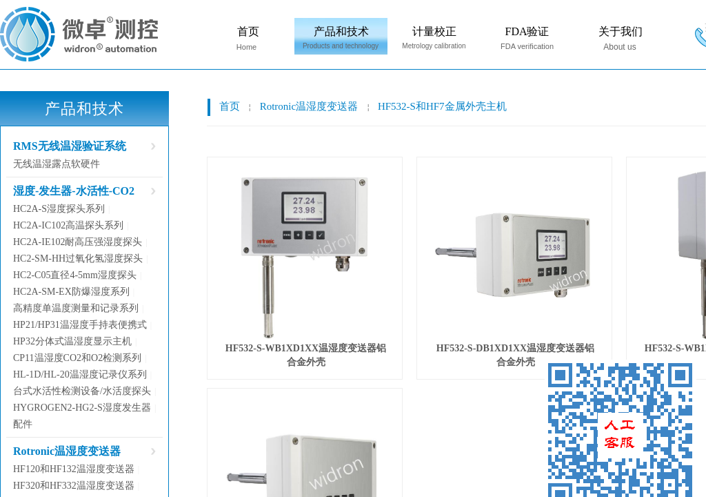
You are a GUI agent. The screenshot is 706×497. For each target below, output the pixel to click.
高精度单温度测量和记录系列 (76, 308)
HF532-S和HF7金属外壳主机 (442, 106)
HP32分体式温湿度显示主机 (72, 341)
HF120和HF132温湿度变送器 (73, 469)
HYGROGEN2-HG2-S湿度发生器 (82, 407)
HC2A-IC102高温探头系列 (68, 225)
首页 (248, 31)
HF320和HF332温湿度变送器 (73, 485)
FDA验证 (527, 31)
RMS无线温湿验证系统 (69, 146)
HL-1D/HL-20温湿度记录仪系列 (80, 374)
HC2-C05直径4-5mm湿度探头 (75, 275)
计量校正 (434, 31)
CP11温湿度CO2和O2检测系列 (77, 358)
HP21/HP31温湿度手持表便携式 (80, 325)
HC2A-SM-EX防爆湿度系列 (71, 291)
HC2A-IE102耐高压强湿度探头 (77, 242)
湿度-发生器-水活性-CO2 (73, 191)
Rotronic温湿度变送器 (309, 106)
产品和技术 (341, 31)
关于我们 (620, 31)
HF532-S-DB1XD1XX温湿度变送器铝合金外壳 (515, 355)
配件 (22, 424)
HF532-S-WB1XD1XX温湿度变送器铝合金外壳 (305, 355)
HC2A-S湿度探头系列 (59, 209)
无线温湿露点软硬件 (56, 164)
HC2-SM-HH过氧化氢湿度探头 (78, 258)
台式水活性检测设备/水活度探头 (82, 391)
